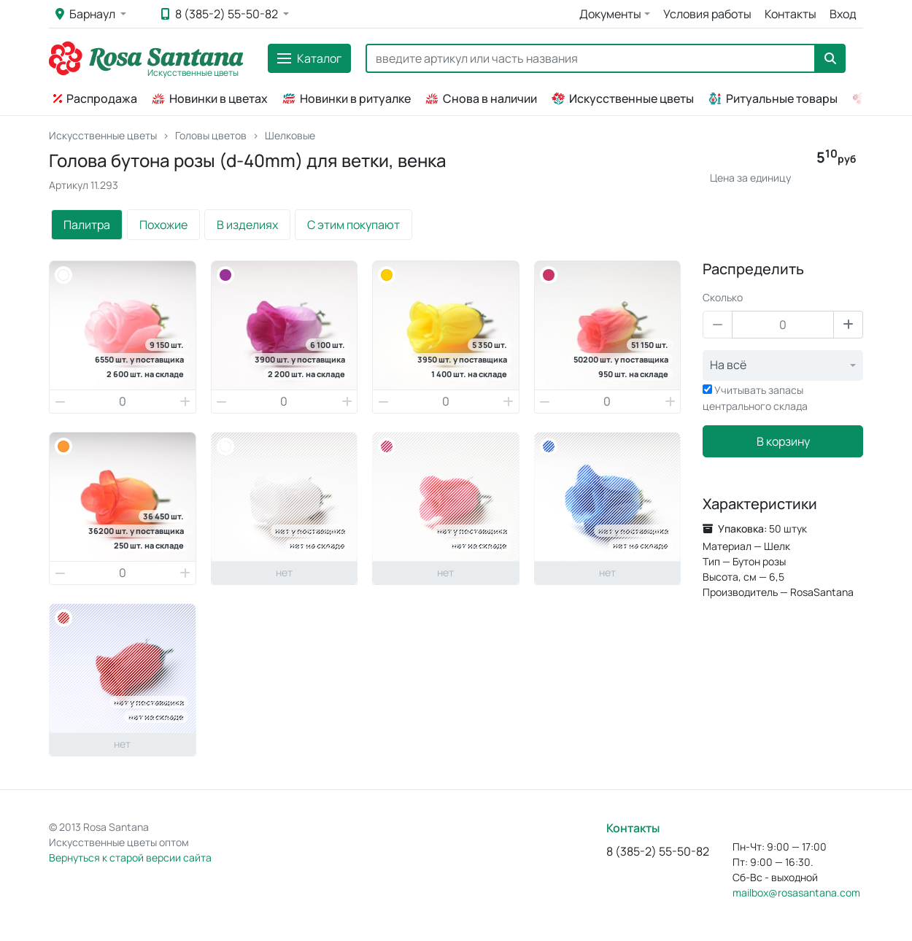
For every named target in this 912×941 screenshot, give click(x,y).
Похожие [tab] (163, 225)
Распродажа (95, 98)
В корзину (783, 441)
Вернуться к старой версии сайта (130, 857)
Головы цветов (211, 135)
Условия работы (707, 14)
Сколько (723, 297)
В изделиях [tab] (247, 225)
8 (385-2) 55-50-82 (220, 14)
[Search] (591, 58)
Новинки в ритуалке (346, 98)
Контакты (790, 14)
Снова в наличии (481, 98)
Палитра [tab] (86, 225)
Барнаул (86, 14)
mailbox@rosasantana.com (796, 892)
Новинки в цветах (210, 98)
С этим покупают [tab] (353, 225)
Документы (610, 14)
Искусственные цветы (623, 98)
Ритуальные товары (773, 98)
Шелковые (290, 135)
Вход (843, 14)
